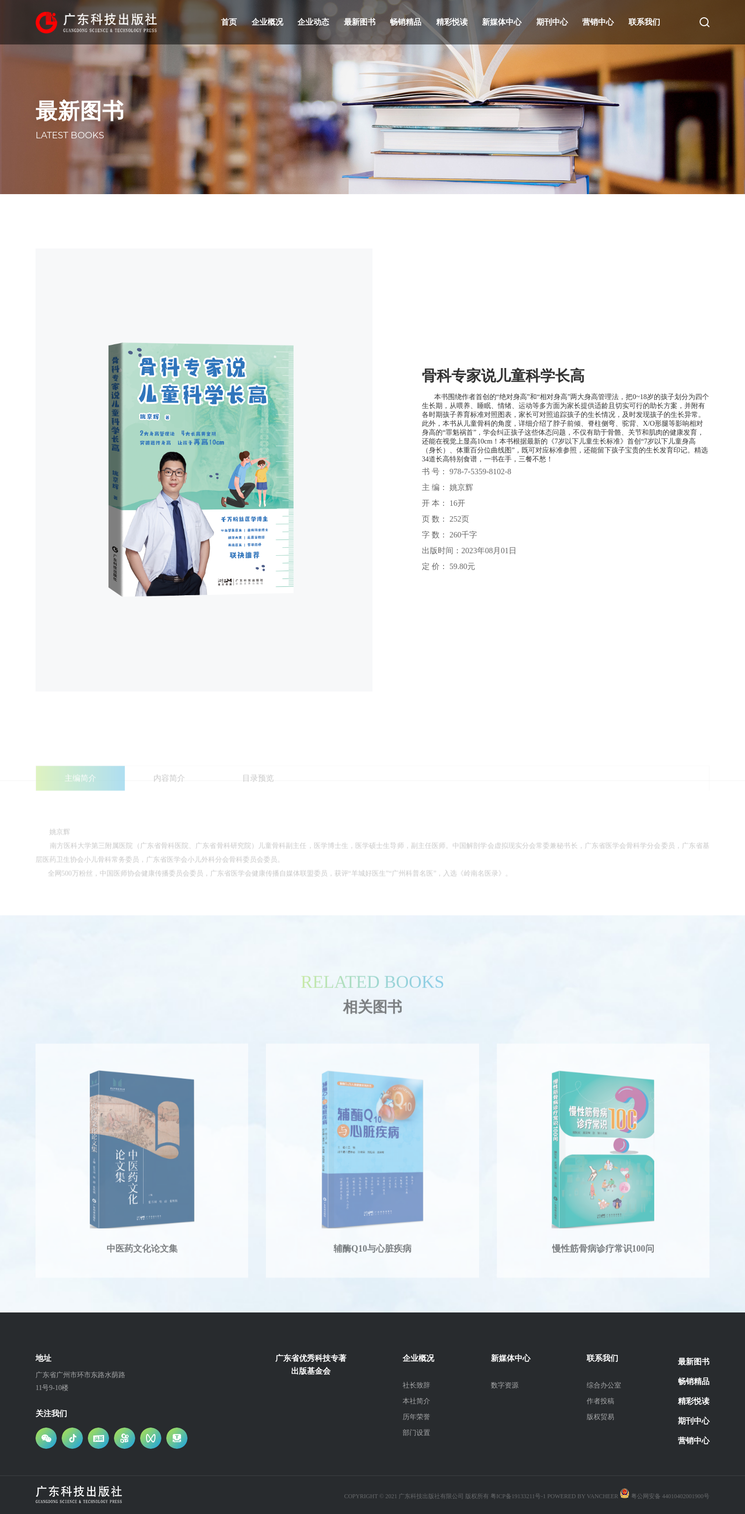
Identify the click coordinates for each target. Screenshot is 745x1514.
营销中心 (598, 22)
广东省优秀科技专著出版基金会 (310, 1364)
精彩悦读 (452, 22)
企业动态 (313, 22)
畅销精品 (405, 22)
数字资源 (505, 1385)
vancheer (602, 1496)
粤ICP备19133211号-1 (518, 1496)
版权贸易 (600, 1417)
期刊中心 (552, 22)
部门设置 (416, 1432)
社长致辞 (416, 1385)
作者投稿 (600, 1401)
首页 (229, 22)
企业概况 (267, 22)
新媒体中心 (502, 22)
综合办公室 (604, 1385)
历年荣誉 (416, 1417)
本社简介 (416, 1401)
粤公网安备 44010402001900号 (664, 1496)
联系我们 (644, 22)
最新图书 (359, 22)
